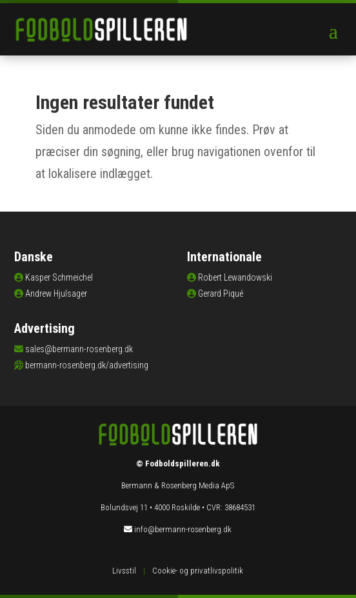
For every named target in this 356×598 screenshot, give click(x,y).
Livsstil (124, 570)
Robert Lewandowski (235, 277)
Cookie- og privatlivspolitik (197, 570)
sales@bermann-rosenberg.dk (79, 349)
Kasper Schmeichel (59, 277)
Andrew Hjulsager (56, 293)
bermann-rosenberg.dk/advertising (86, 365)
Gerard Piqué (220, 293)
